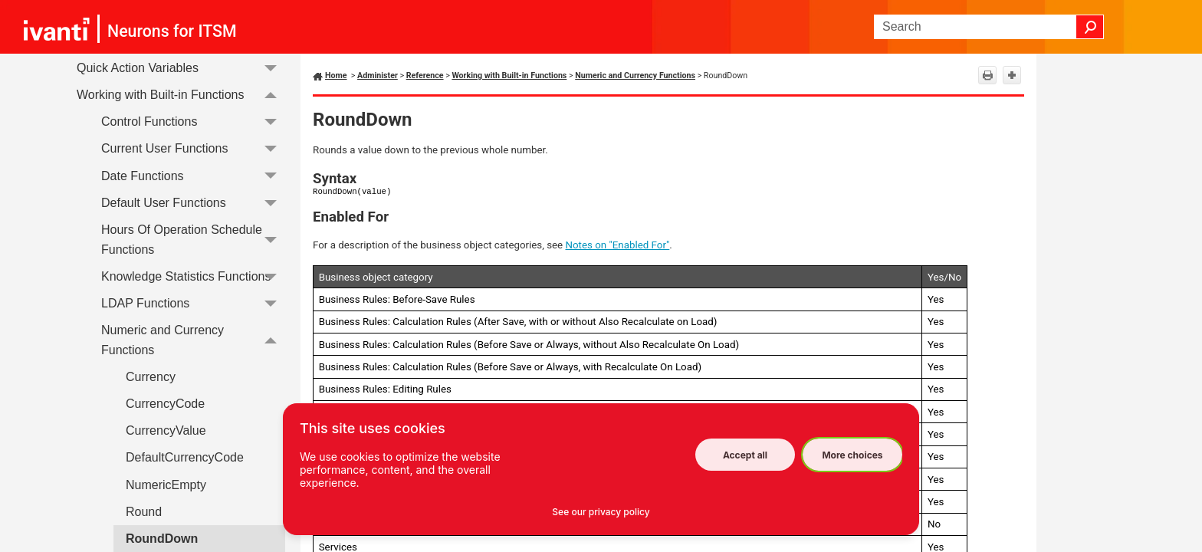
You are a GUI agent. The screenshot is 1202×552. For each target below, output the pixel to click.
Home (336, 75)
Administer (377, 75)
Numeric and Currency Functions (193, 340)
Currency (151, 376)
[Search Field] (989, 27)
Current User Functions (193, 149)
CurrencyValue (166, 430)
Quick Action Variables (181, 67)
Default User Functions (193, 202)
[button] (1090, 27)
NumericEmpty (166, 484)
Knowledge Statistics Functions (193, 276)
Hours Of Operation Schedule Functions (193, 239)
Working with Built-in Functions (181, 94)
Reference (425, 75)
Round (144, 511)
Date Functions (193, 176)
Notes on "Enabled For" (618, 245)
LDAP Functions (193, 303)
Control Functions (193, 121)
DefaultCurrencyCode (185, 457)
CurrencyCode (165, 403)
